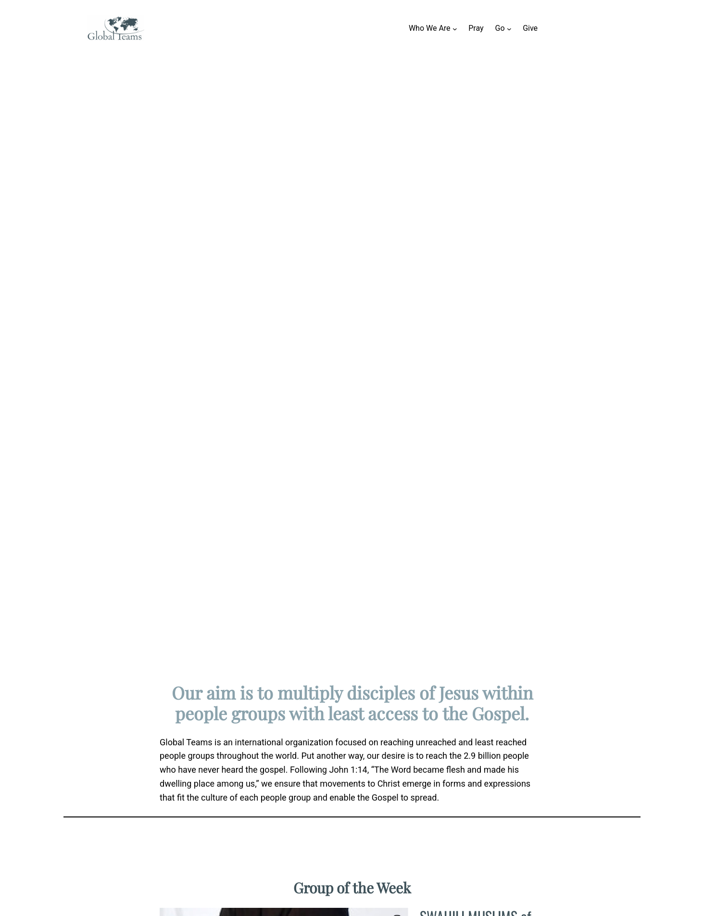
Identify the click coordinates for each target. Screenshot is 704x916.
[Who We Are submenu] (455, 28)
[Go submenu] (509, 28)
